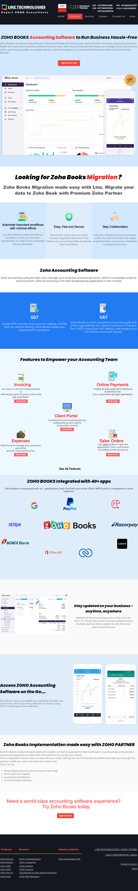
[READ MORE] (21, 401)
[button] (69, 63)
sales (106, 444)
